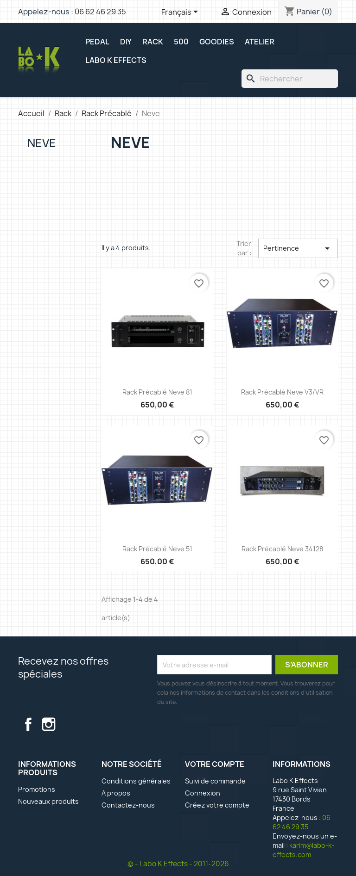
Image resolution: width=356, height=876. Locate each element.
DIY (126, 42)
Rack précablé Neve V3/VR (282, 392)
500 (181, 42)
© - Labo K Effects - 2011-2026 (178, 864)
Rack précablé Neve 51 (157, 548)
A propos (116, 793)
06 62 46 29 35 (100, 11)
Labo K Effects (115, 60)
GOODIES (216, 42)
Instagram (48, 724)
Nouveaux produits (48, 801)
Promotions (36, 789)
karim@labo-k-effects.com (303, 850)
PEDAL (97, 42)
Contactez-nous (128, 805)
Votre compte (214, 764)
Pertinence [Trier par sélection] (298, 248)
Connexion (202, 793)
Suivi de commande (215, 781)
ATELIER (259, 42)
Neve (41, 143)
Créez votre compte (217, 805)
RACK (152, 42)
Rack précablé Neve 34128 (282, 548)
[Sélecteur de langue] (181, 12)
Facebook (28, 724)
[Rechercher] (290, 78)
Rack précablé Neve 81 (157, 392)
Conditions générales (136, 781)
